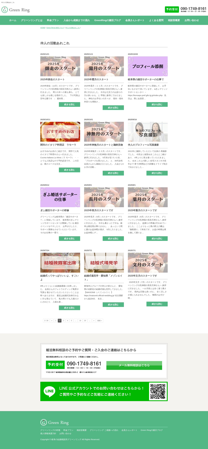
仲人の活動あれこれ (72, 28)
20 (85, 321)
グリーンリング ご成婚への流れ (104, 430)
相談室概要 (174, 20)
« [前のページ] (51, 321)
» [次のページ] (93, 321)
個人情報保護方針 (48, 433)
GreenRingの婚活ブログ (107, 20)
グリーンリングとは (31, 20)
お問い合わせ (192, 20)
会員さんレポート (134, 20)
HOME (42, 28)
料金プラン (53, 20)
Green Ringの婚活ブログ (55, 28)
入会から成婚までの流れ (77, 20)
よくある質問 (156, 20)
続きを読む (69, 104)
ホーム (12, 20)
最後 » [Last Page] (99, 321)
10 (80, 321)
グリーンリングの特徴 (50, 430)
